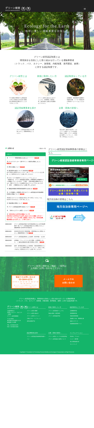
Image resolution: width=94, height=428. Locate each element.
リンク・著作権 (74, 339)
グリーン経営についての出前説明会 (58, 336)
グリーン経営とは (32, 307)
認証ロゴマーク (74, 321)
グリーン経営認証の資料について (57, 339)
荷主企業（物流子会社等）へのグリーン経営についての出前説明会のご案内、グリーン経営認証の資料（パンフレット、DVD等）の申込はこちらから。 (68, 133)
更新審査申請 (73, 313)
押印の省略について (14, 167)
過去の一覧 (42, 148)
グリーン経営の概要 (32, 310)
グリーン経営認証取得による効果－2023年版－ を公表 (29, 236)
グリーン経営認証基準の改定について (19, 207)
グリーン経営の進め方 (33, 313)
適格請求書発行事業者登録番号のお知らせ (21, 188)
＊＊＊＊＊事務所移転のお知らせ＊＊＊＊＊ (21, 158)
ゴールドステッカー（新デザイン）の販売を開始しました (24, 161)
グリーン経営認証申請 (54, 316)
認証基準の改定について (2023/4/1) (18, 170)
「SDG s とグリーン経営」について (19, 210)
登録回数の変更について (15, 203)
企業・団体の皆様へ (54, 333)
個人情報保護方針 (74, 341)
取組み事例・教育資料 (54, 313)
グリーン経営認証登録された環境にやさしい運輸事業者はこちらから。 (25, 131)
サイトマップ (73, 344)
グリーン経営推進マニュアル (56, 310)
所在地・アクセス (74, 336)
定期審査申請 (73, 310)
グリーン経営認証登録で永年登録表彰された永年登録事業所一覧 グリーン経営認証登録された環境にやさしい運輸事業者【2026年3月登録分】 (29, 225)
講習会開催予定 (31, 321)
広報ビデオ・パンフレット (34, 318)
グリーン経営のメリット (33, 316)
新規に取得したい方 (54, 307)
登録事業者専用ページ (76, 323)
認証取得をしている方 (77, 307)
